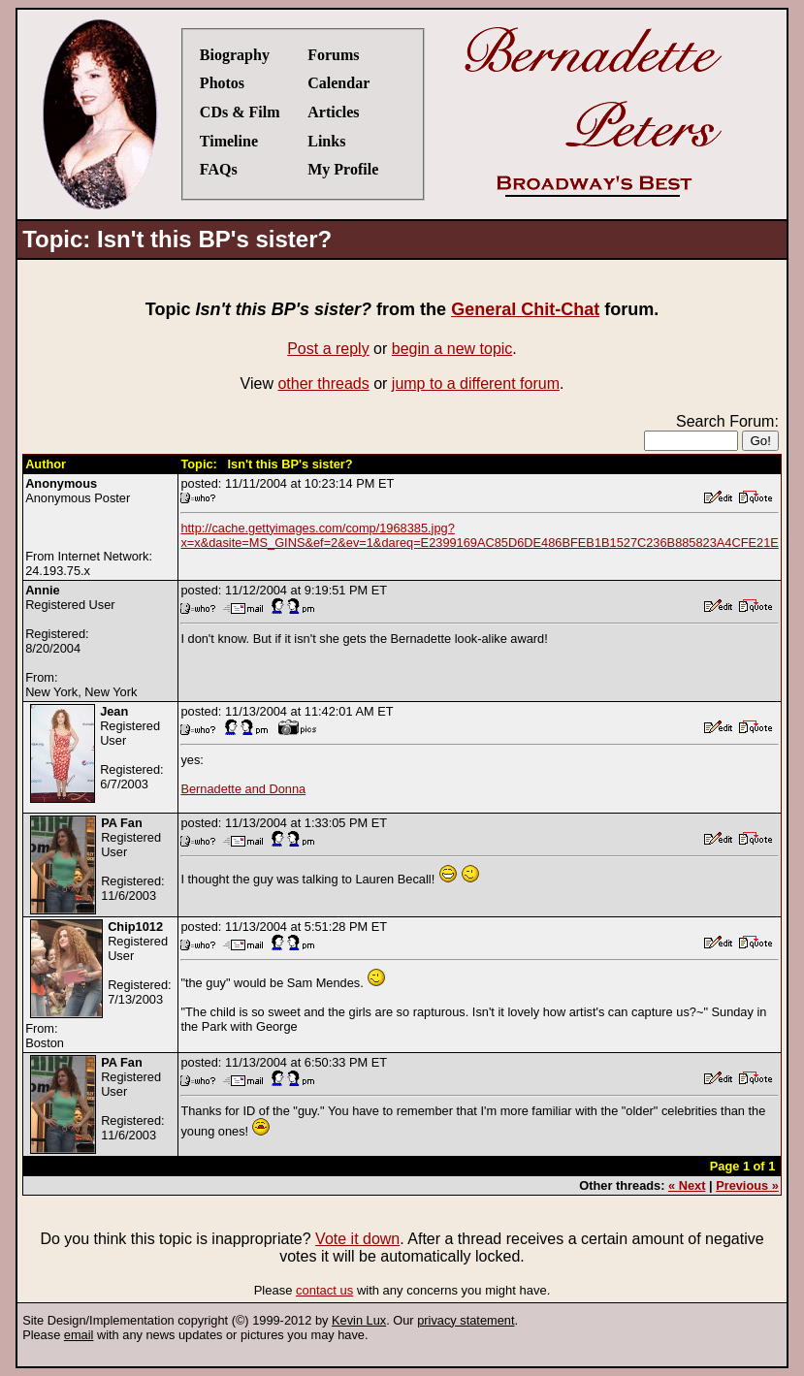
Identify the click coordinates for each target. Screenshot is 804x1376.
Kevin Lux (359, 1320)
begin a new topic (452, 348)
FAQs (219, 169)
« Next (686, 1185)
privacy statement (465, 1320)
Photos (222, 83)
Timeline (229, 141)
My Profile (342, 169)
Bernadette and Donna (243, 789)
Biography (235, 55)
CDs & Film (240, 112)
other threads (323, 383)
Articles (333, 112)
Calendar (338, 83)
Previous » (747, 1185)
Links (326, 141)
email (79, 1335)
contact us (324, 1290)
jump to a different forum (476, 383)
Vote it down (357, 1239)
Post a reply (328, 348)
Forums (333, 55)
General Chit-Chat (525, 309)
